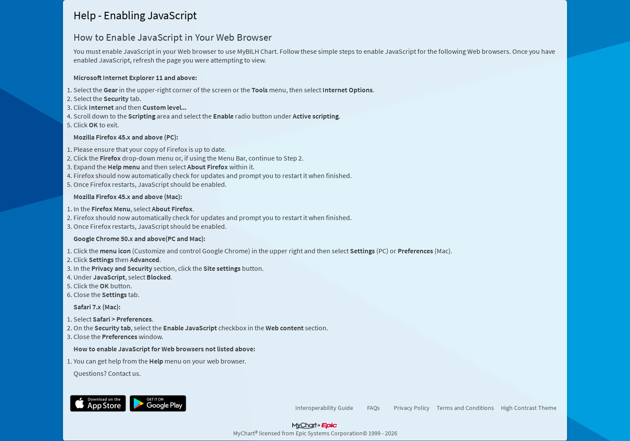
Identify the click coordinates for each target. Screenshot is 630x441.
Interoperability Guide (324, 408)
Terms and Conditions (465, 408)
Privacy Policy (412, 408)
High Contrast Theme (528, 408)
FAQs (373, 408)
